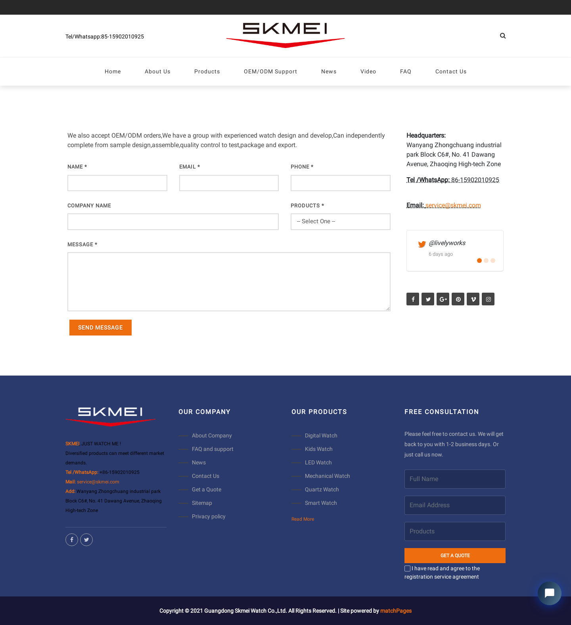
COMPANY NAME (89, 206)
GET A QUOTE (455, 555)
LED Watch (318, 462)
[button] (479, 260)
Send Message (100, 327)
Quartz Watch (322, 489)
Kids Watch (319, 449)
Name (77, 167)
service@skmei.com (453, 205)
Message (82, 244)
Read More (302, 519)
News (199, 462)
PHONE (302, 167)
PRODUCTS (307, 206)
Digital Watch (321, 435)
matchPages (396, 611)
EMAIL (189, 167)
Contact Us (205, 476)
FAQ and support (213, 449)
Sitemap (202, 503)
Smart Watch (321, 503)
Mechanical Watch (327, 476)
